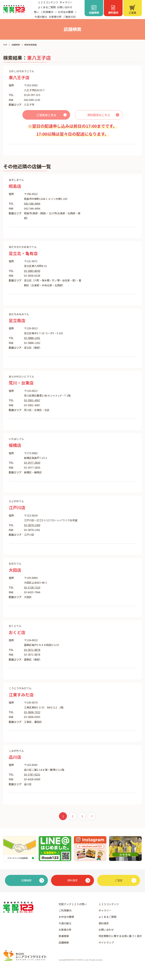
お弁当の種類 (66, 917)
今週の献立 (41, 17)
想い (36, 12)
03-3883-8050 (32, 271)
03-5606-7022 (32, 712)
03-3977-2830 (32, 462)
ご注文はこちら (46, 115)
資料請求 (104, 923)
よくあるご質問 (47, 7)
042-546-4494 (32, 203)
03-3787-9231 (32, 774)
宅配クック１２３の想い (73, 904)
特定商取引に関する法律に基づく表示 (120, 936)
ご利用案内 (65, 910)
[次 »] (92, 816)
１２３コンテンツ (109, 904)
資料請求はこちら (98, 115)
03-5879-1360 (32, 525)
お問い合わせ (64, 7)
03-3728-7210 (32, 587)
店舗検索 (16, 44)
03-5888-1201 (32, 338)
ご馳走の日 (69, 17)
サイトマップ (106, 942)
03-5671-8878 (32, 650)
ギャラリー (105, 910)
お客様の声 (55, 17)
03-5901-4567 (32, 400)
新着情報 (64, 936)
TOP (5, 44)
